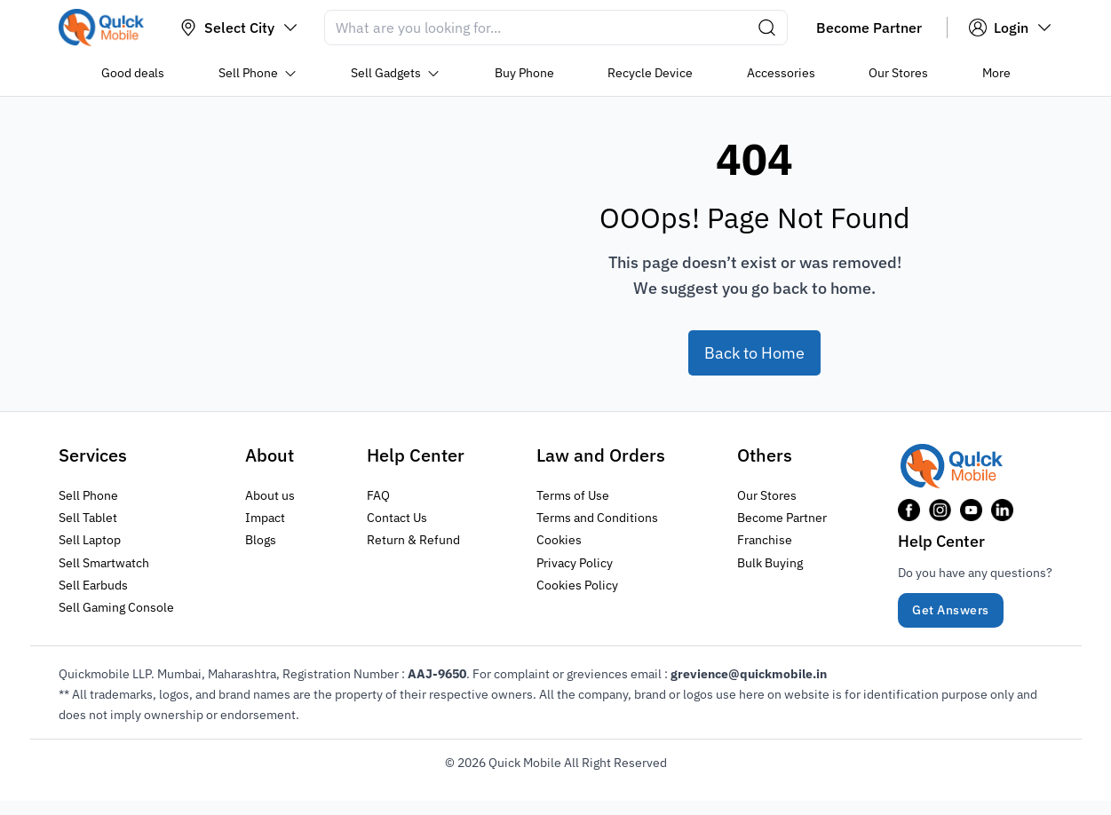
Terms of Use (572, 495)
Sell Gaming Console (116, 606)
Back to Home (754, 353)
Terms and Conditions (597, 518)
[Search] (556, 27)
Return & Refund (413, 540)
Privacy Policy (574, 562)
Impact (265, 518)
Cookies (559, 540)
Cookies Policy (577, 584)
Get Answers (950, 610)
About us (270, 495)
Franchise (764, 540)
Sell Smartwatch (104, 562)
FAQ (378, 495)
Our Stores (767, 495)
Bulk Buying (770, 562)
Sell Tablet (88, 518)
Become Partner (782, 518)
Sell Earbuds (93, 584)
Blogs (260, 540)
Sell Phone (88, 495)
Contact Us (397, 518)
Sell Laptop (90, 540)
